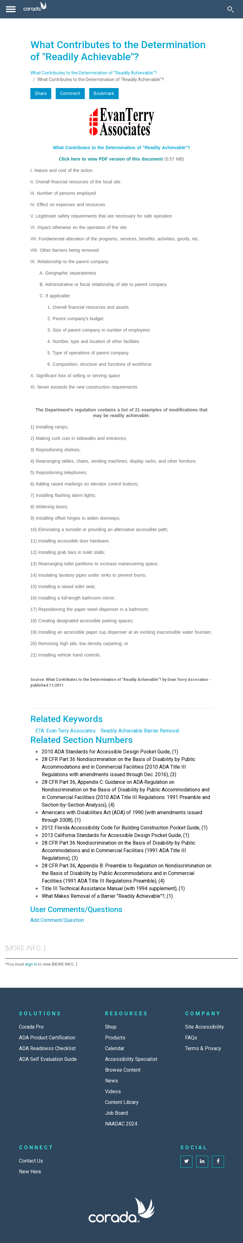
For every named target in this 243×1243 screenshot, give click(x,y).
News (111, 1081)
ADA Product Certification (47, 1038)
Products (115, 1038)
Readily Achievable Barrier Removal (140, 731)
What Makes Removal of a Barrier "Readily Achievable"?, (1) (107, 896)
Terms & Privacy (203, 1048)
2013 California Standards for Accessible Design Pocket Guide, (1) (115, 835)
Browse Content (122, 1070)
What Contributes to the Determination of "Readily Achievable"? (93, 72)
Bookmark (104, 93)
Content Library (122, 1102)
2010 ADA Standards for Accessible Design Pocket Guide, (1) (110, 752)
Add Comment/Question (57, 920)
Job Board (116, 1113)
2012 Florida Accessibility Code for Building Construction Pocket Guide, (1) (125, 828)
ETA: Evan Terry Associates (65, 731)
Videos (113, 1091)
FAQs (191, 1038)
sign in (31, 964)
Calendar (114, 1048)
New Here (30, 1172)
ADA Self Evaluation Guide (48, 1059)
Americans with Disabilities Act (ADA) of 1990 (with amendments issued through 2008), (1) (122, 816)
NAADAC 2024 (121, 1124)
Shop (110, 1027)
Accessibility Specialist (131, 1059)
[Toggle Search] (230, 9)
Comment (70, 93)
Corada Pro (31, 1027)
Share (41, 93)
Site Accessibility (204, 1027)
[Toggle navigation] (11, 9)
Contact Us (31, 1161)
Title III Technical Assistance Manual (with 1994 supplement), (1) (113, 888)
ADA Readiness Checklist (47, 1048)
